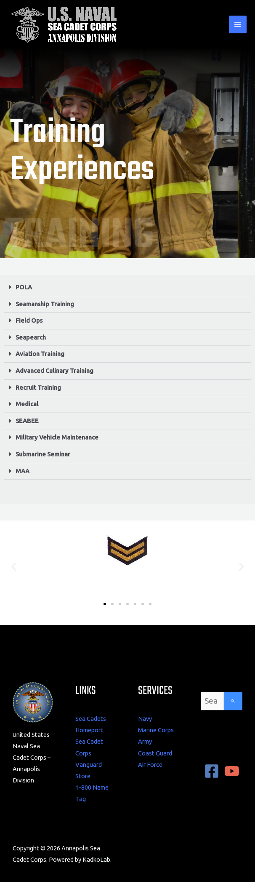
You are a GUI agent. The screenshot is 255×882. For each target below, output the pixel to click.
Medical (27, 403)
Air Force (150, 764)
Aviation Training (40, 353)
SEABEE (27, 420)
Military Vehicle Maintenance (57, 437)
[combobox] (212, 701)
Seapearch (31, 337)
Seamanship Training (45, 303)
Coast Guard (155, 753)
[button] (127, 287)
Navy (145, 718)
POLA (24, 287)
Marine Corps (156, 730)
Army (145, 741)
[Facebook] (211, 771)
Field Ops (29, 320)
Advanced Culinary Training (54, 370)
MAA (22, 471)
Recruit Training (38, 387)
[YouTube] (231, 771)
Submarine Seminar (43, 454)
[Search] (233, 701)
